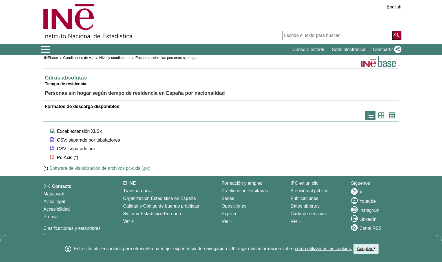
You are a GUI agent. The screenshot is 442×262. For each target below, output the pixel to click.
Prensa (50, 216)
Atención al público (309, 190)
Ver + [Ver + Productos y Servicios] (296, 221)
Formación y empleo (242, 183)
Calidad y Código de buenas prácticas (161, 206)
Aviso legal (54, 201)
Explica (229, 213)
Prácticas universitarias (245, 190)
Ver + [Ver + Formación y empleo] (227, 221)
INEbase (51, 58)
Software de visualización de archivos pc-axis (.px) (99, 168)
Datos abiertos (305, 206)
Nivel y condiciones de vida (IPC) (125, 58)
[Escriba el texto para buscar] (337, 35)
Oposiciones (234, 206)
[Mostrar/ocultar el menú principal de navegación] (46, 50)
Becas (228, 198)
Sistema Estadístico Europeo (152, 213)
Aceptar (366, 248)
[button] (386, 50)
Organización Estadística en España (159, 198)
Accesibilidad (56, 209)
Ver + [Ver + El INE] (128, 221)
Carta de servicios (309, 213)
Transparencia (137, 190)
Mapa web (53, 193)
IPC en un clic (305, 183)
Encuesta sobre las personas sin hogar (166, 58)
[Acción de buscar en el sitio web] (396, 35)
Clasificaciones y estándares (72, 228)
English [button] (394, 7)
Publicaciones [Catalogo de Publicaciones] (305, 198)
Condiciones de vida (79, 58)
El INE (129, 183)
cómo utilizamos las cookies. (323, 248)
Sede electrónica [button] (348, 49)
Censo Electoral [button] (308, 49)
